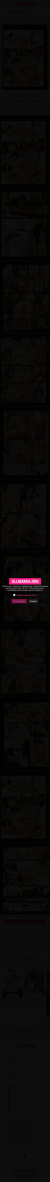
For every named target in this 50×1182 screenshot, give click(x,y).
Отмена (33, 601)
